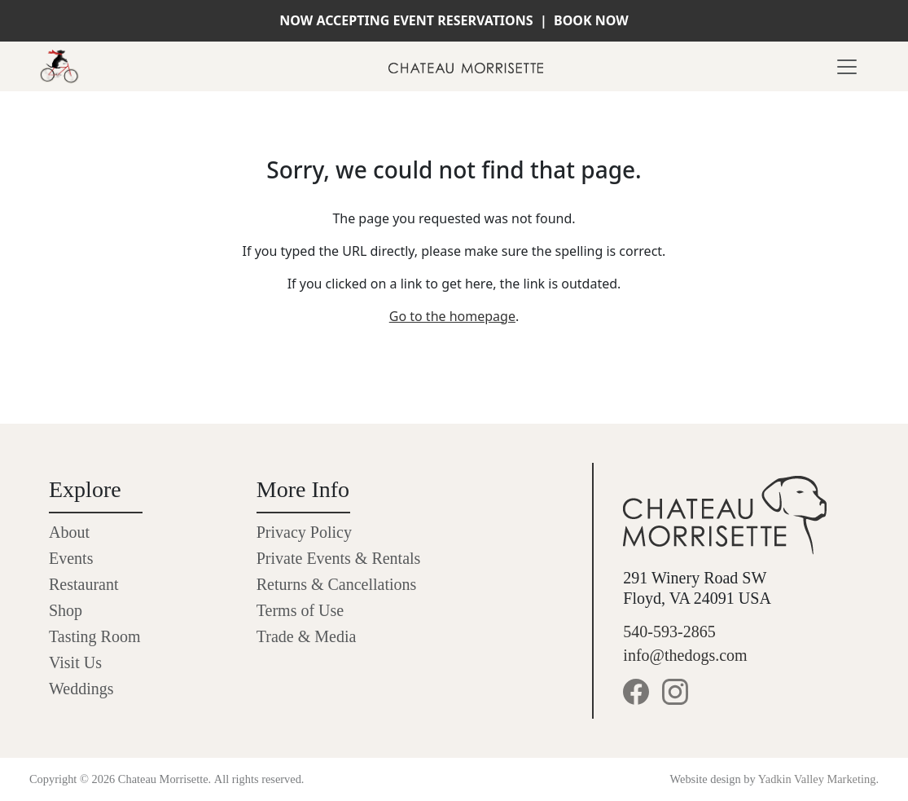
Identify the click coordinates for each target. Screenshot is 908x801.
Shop (65, 610)
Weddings (81, 689)
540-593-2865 (669, 631)
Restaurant (84, 584)
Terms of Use (300, 610)
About (69, 532)
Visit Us (75, 662)
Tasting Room (95, 636)
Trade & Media (307, 636)
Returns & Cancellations (337, 584)
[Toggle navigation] (847, 66)
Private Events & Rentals (339, 558)
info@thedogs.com (685, 655)
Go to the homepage (452, 316)
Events (71, 558)
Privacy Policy (304, 532)
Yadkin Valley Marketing (817, 779)
